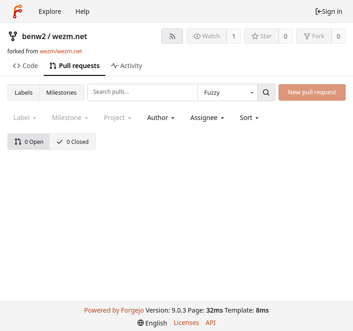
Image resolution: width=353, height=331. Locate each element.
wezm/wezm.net (61, 51)
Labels (24, 92)
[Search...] (266, 92)
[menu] (250, 117)
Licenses (186, 322)
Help (82, 11)
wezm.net (69, 36)
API (210, 322)
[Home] (17, 11)
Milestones (61, 92)
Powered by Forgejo (114, 310)
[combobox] (227, 92)
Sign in (328, 11)
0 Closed (72, 142)
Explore (50, 11)
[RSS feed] (172, 36)
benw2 (34, 36)
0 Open (29, 142)
